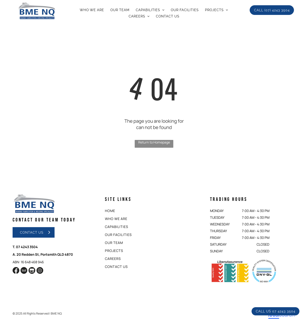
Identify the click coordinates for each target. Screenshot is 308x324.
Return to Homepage (154, 142)
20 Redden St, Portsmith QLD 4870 (45, 254)
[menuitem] (92, 10)
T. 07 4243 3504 (25, 247)
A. (14, 254)
